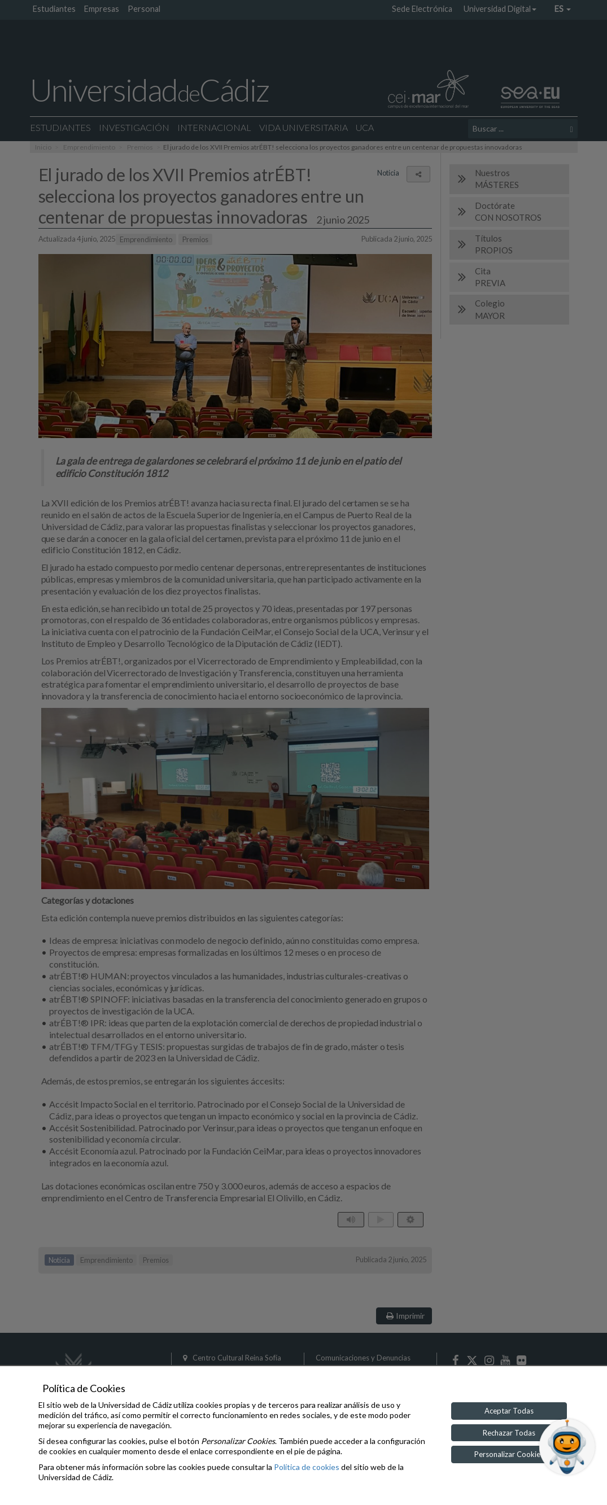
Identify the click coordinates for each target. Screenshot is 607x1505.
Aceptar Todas (509, 1410)
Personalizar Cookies (509, 1454)
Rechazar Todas (509, 1432)
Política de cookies (306, 1467)
